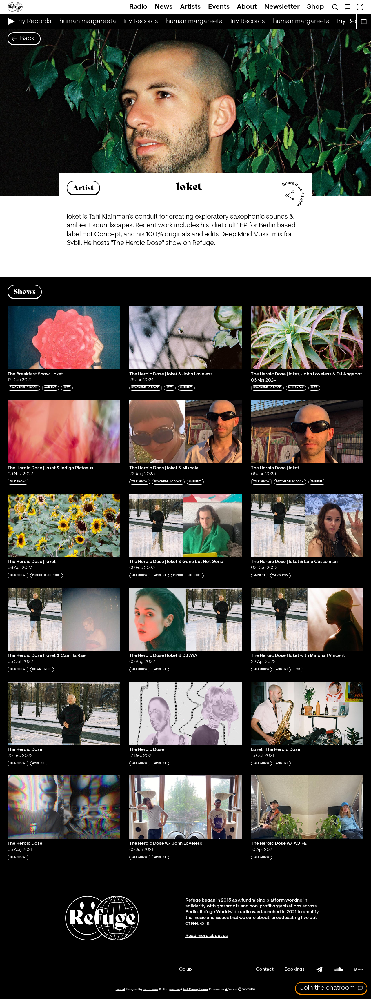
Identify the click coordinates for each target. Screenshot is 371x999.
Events (219, 6)
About (247, 6)
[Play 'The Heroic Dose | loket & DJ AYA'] (185, 619)
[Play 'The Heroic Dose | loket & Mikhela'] (185, 431)
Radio (138, 6)
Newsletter (282, 6)
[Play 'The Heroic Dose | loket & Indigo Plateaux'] (64, 431)
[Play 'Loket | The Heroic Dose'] (307, 713)
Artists (190, 6)
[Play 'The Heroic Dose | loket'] (307, 431)
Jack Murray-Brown (195, 989)
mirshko (174, 989)
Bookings (295, 969)
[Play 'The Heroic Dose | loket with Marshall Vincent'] (307, 619)
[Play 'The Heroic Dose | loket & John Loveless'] (185, 337)
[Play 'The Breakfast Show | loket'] (64, 337)
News (163, 6)
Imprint (120, 989)
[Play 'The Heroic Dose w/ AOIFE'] (307, 807)
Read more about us (207, 935)
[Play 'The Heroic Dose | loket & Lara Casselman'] (307, 525)
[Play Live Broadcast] (9, 21)
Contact (265, 969)
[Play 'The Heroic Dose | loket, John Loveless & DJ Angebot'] (307, 337)
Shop (315, 6)
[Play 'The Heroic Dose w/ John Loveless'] (185, 807)
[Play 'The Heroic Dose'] (64, 713)
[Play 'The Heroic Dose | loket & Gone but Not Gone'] (185, 525)
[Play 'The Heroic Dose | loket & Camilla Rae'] (64, 619)
